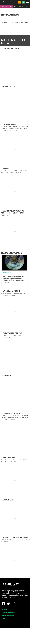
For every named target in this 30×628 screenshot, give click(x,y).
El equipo (4, 609)
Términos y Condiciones (8, 612)
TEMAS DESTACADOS (6, 6)
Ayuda (3, 618)
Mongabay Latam (7, 272)
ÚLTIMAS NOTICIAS (19, 6)
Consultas (4, 621)
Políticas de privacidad (8, 615)
